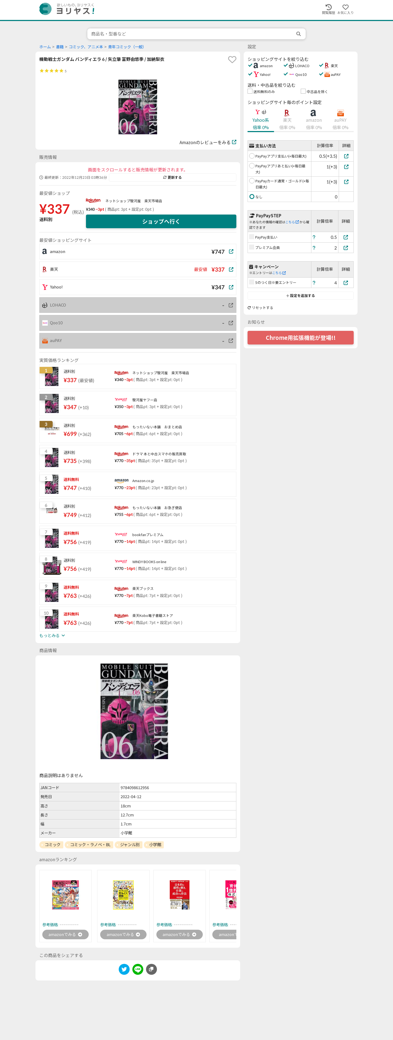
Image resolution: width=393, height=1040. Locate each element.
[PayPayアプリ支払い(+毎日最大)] (346, 156)
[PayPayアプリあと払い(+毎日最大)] (346, 166)
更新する (172, 177)
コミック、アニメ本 (86, 46)
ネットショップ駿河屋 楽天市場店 (133, 201)
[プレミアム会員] (346, 247)
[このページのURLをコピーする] (151, 969)
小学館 (155, 844)
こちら (292, 222)
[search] (299, 33)
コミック (53, 844)
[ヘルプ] (314, 237)
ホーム (45, 46)
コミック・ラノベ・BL (90, 844)
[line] (138, 970)
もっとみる (52, 635)
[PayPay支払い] (346, 237)
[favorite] (232, 59)
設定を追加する (300, 295)
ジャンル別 (130, 844)
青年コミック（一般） (127, 46)
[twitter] (124, 970)
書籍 (60, 46)
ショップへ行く (161, 221)
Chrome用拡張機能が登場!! (301, 337)
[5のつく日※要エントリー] (346, 282)
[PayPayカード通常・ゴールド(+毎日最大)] (346, 181)
